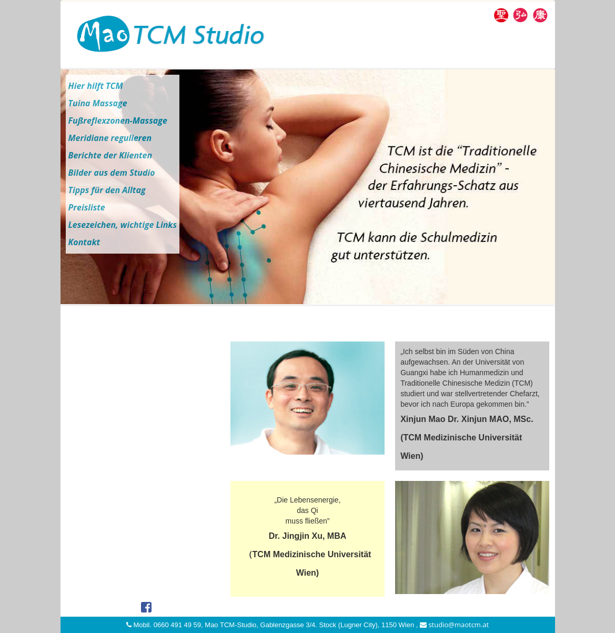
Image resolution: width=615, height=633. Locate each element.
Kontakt (84, 242)
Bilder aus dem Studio (111, 172)
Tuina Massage (97, 103)
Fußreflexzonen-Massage (117, 120)
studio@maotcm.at (454, 624)
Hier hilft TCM (95, 86)
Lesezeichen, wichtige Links (122, 224)
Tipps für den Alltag (107, 190)
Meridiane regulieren (110, 138)
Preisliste (86, 207)
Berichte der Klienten (110, 155)
